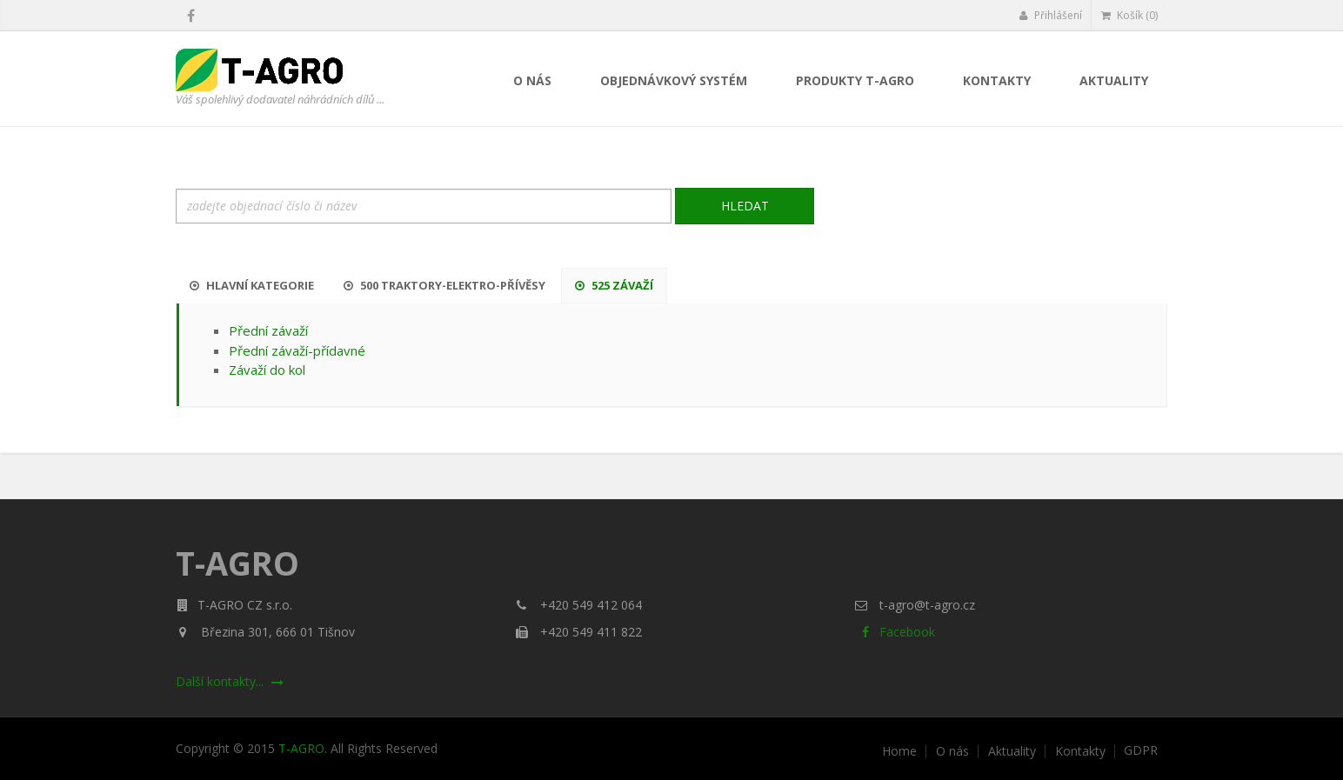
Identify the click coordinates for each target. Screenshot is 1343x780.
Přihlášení (1050, 15)
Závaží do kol (267, 369)
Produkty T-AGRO (855, 80)
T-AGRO (301, 748)
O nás (532, 80)
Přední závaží (268, 330)
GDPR (1141, 750)
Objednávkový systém (673, 80)
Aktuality (1113, 80)
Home (899, 751)
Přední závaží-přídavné (297, 350)
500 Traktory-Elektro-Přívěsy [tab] (444, 285)
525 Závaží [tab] (614, 285)
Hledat (745, 205)
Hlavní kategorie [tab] (252, 285)
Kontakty (997, 80)
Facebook (894, 631)
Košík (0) (1129, 15)
